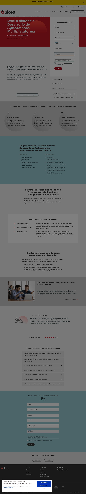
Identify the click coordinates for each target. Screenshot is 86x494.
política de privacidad (8, 487)
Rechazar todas (43, 485)
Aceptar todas (44, 482)
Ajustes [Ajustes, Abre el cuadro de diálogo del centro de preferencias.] (43, 488)
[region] (27, 485)
